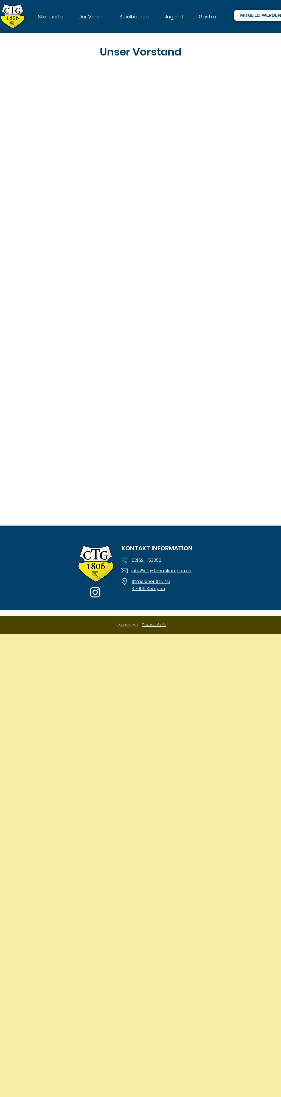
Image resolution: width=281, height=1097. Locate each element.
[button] (91, 15)
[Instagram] (95, 592)
